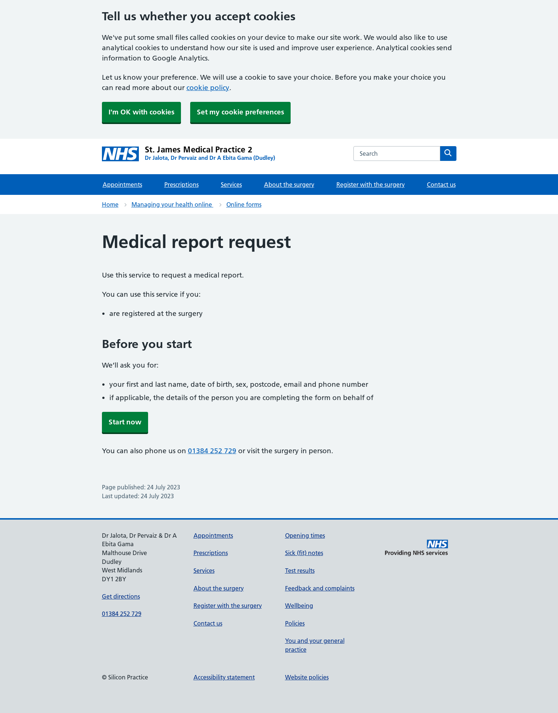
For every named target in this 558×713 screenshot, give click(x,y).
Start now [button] (125, 422)
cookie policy (207, 87)
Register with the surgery (370, 184)
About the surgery (289, 184)
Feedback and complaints (320, 588)
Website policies (307, 677)
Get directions (121, 596)
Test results (300, 570)
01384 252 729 (212, 451)
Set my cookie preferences (240, 112)
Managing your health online (172, 204)
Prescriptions (181, 184)
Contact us (441, 184)
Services (231, 184)
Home (110, 204)
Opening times (305, 535)
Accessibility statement (224, 677)
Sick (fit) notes (304, 553)
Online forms (243, 204)
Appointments (122, 184)
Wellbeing (299, 605)
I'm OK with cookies (141, 112)
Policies (295, 623)
